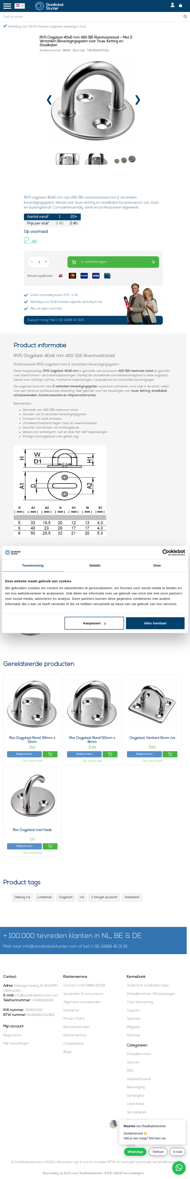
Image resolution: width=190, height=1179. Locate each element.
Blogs (67, 1052)
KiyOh (67, 1173)
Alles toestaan (155, 623)
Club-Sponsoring (140, 1002)
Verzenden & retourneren (83, 994)
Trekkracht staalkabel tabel (148, 985)
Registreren (13, 1035)
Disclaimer (71, 1010)
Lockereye (44, 897)
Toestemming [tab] (33, 565)
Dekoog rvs (22, 897)
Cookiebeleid (73, 1044)
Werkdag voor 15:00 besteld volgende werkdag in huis (44, 26)
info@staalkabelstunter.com (50, 947)
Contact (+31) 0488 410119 (84, 985)
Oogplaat (66, 897)
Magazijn (133, 1027)
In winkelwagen (113, 262)
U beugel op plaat (104, 897)
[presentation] (49, 102)
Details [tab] (95, 565)
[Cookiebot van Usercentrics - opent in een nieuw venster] (165, 552)
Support (133, 1010)
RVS (130, 1071)
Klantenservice (74, 1035)
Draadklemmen (139, 1054)
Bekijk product (24, 754)
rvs (82, 897)
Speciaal (133, 1019)
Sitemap (133, 1035)
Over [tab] (157, 565)
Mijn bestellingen (16, 1043)
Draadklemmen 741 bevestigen (151, 994)
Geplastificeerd (139, 1079)
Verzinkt (133, 1062)
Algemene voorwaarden (82, 1002)
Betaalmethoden (76, 1027)
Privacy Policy (74, 1019)
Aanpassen (94, 623)
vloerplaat (132, 897)
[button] (67, 159)
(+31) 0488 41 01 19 (108, 947)
